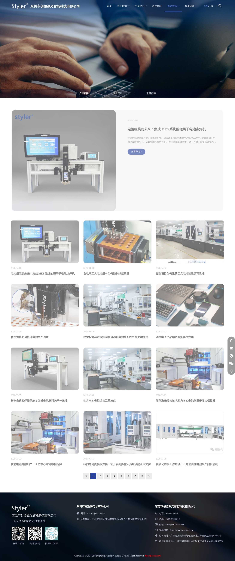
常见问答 (151, 93)
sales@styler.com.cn (175, 524)
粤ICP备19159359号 (153, 556)
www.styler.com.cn (96, 513)
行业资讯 (117, 93)
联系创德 (189, 6)
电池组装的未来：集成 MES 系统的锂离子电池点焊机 (168, 129)
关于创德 (123, 6)
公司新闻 (84, 93)
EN (211, 6)
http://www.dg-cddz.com (181, 530)
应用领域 (157, 6)
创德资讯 (173, 6)
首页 (109, 6)
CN (206, 6)
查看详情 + (138, 151)
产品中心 (141, 6)
